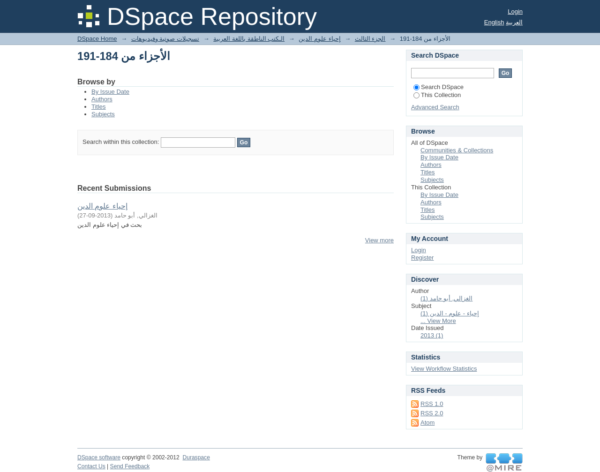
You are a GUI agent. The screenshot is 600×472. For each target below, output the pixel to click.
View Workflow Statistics (444, 368)
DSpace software (98, 457)
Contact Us (91, 466)
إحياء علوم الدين (319, 38)
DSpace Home (97, 38)
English (494, 22)
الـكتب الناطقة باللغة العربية (249, 38)
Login (515, 11)
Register (422, 257)
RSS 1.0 (431, 403)
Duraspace (196, 457)
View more (379, 240)
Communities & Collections (456, 150)
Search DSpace (438, 86)
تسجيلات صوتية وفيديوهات (165, 38)
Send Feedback (130, 466)
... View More (438, 320)
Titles (98, 106)
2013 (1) (431, 335)
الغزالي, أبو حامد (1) (446, 298)
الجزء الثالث (370, 38)
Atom (427, 422)
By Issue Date (110, 91)
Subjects (103, 114)
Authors (101, 99)
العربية (514, 22)
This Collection (437, 94)
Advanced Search (435, 107)
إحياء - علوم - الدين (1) (449, 313)
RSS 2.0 (431, 413)
